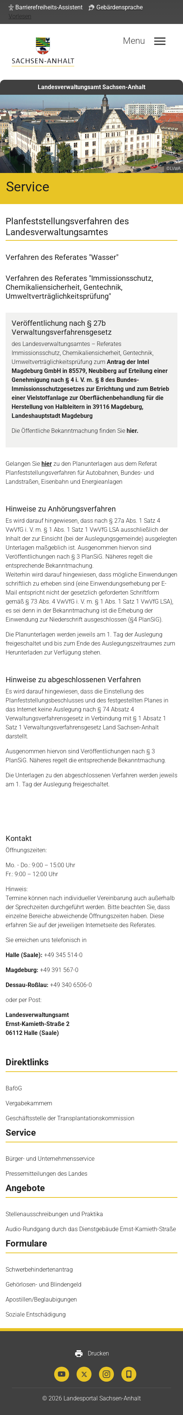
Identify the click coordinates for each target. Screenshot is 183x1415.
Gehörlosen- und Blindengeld (43, 1284)
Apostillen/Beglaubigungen (41, 1299)
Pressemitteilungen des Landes (46, 1173)
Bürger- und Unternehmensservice (50, 1158)
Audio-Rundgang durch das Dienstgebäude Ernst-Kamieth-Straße (91, 1229)
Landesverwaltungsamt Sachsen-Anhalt (91, 87)
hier (46, 463)
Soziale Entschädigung (36, 1314)
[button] (46, 7)
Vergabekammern (29, 1103)
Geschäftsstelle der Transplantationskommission (70, 1118)
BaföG (14, 1088)
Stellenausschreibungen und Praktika (54, 1214)
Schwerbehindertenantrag (39, 1269)
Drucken (91, 1353)
